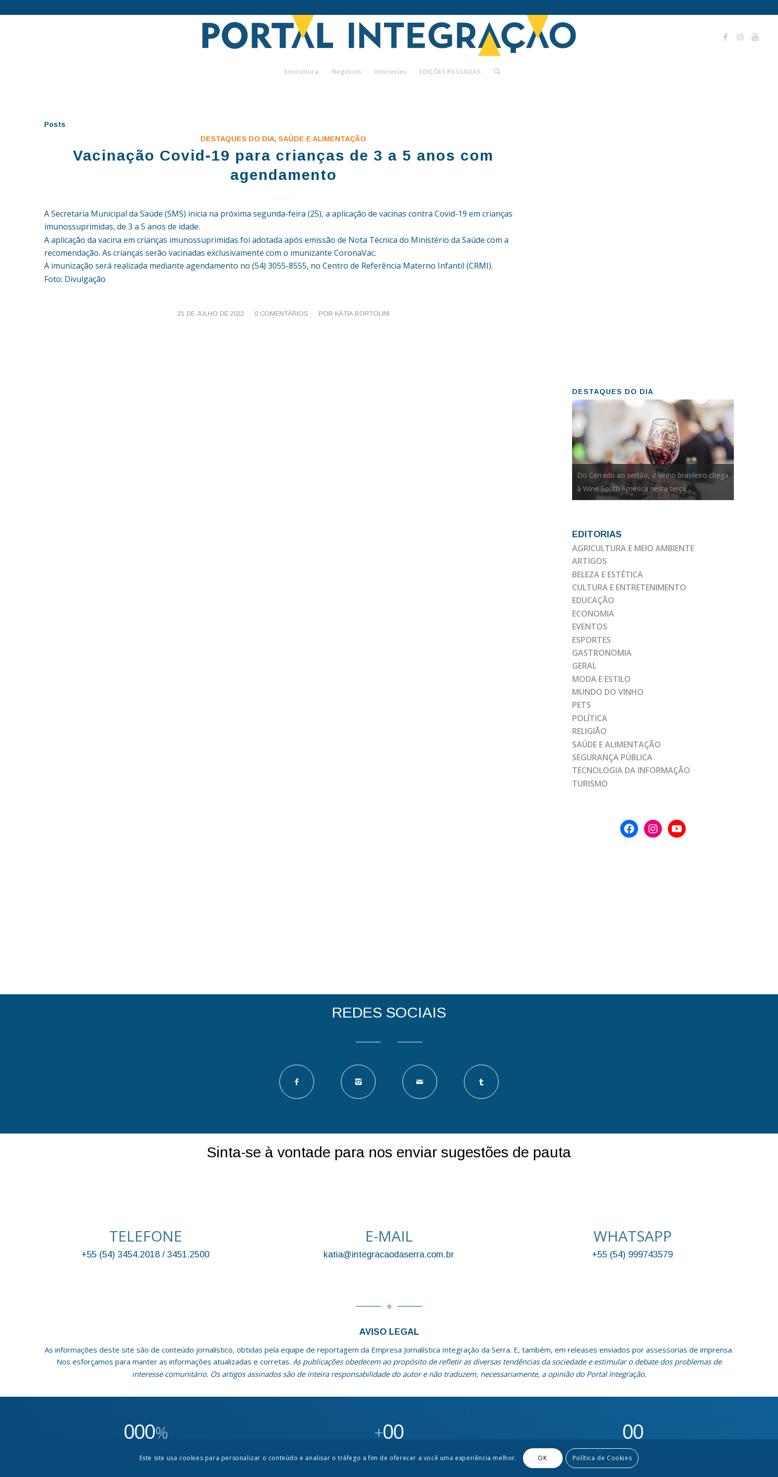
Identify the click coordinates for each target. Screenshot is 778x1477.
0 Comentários (281, 313)
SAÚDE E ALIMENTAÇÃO (322, 139)
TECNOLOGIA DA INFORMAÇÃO (631, 770)
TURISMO (590, 783)
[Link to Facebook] (725, 36)
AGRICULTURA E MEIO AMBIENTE (633, 548)
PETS (581, 704)
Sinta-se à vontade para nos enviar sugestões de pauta (389, 1152)
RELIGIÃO (589, 731)
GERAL (584, 665)
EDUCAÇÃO (593, 600)
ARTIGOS (589, 561)
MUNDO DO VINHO (608, 691)
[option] (653, 449)
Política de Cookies (602, 1458)
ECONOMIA (593, 613)
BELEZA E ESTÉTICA (607, 574)
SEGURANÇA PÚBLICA (612, 757)
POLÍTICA (589, 718)
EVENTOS (589, 626)
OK (542, 1458)
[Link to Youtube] (755, 36)
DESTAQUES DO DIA (237, 139)
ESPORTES (591, 639)
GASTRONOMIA (602, 652)
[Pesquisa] (493, 71)
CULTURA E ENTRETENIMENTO (629, 587)
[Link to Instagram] (740, 36)
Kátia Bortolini (362, 313)
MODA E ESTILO (601, 679)
